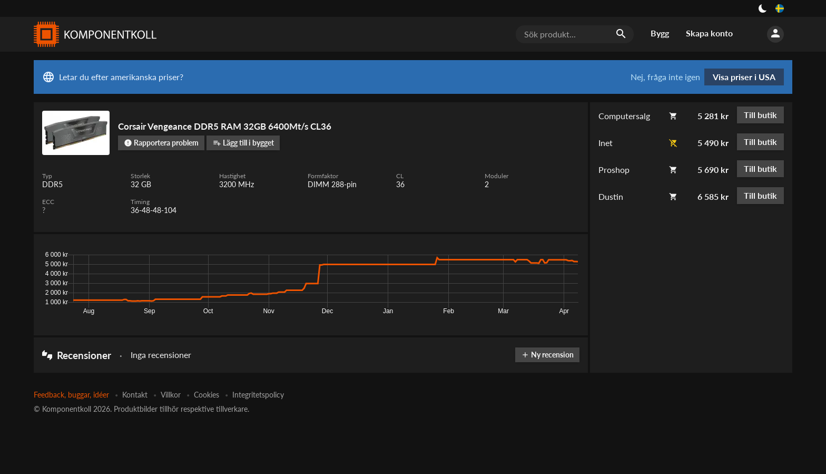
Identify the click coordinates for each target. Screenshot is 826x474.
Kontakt (135, 394)
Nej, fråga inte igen (665, 77)
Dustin (610, 196)
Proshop (614, 170)
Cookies (206, 394)
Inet (605, 143)
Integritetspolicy (258, 394)
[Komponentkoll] (93, 34)
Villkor (171, 394)
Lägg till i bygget (243, 142)
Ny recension (547, 354)
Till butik (760, 115)
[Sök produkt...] (575, 34)
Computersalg (624, 116)
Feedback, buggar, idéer (71, 394)
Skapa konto (709, 33)
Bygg (660, 33)
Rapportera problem (161, 142)
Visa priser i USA (744, 77)
